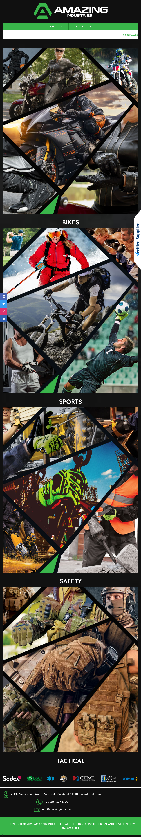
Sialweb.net (70, 828)
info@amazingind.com (56, 809)
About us (56, 26)
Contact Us (82, 26)
